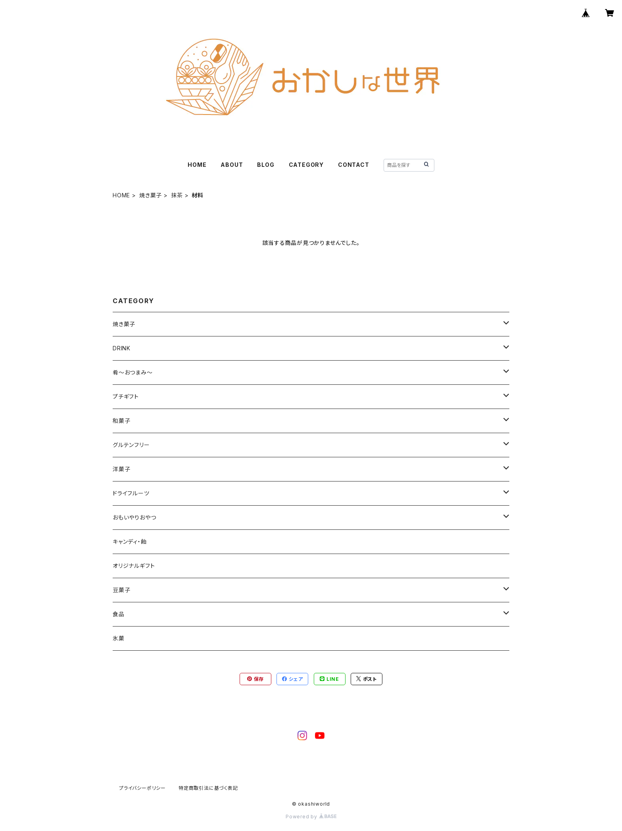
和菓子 (121, 420)
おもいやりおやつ (134, 517)
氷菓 (119, 638)
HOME (197, 164)
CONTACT (353, 164)
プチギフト (126, 396)
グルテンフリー (131, 444)
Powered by (311, 817)
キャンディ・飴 (130, 541)
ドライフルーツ (131, 493)
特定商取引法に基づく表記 (208, 788)
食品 (119, 614)
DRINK (122, 348)
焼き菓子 (150, 195)
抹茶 (177, 195)
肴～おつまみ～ (133, 372)
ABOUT (232, 164)
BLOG (265, 164)
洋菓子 (121, 469)
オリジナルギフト (134, 565)
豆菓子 (121, 589)
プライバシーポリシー (142, 788)
